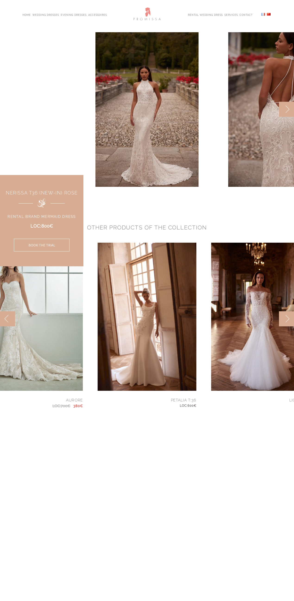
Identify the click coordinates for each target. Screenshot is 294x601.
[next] (286, 109)
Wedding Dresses (45, 14)
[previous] (7, 318)
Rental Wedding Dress (205, 14)
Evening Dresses (74, 14)
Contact (246, 14)
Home (26, 14)
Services (231, 14)
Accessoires (97, 14)
